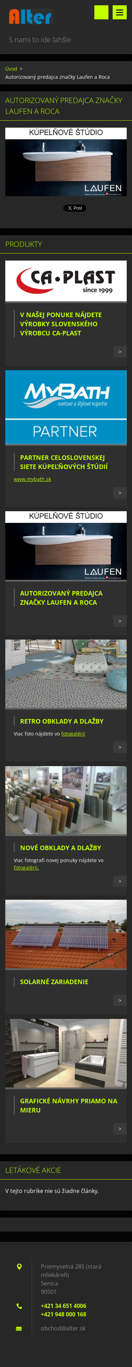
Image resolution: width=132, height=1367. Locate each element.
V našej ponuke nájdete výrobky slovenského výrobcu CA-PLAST (61, 323)
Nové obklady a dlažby (60, 847)
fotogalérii (73, 733)
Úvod (11, 68)
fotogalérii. (26, 867)
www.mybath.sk (32, 479)
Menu (120, 12)
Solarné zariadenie (54, 981)
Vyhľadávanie (101, 12)
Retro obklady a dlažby (61, 721)
